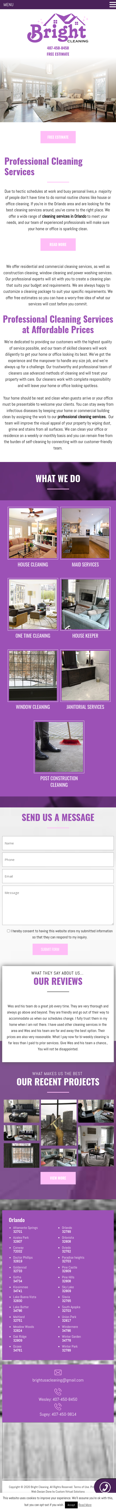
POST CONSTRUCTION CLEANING (59, 782)
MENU (8, 4)
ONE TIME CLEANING (33, 635)
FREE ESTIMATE (58, 137)
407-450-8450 (58, 48)
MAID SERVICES (85, 564)
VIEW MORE (58, 1179)
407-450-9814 (64, 1415)
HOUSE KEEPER (85, 635)
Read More (85, 1505)
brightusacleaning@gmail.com (57, 1381)
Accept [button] (71, 1505)
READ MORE (58, 244)
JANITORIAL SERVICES (85, 707)
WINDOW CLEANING (32, 707)
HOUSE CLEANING (32, 564)
